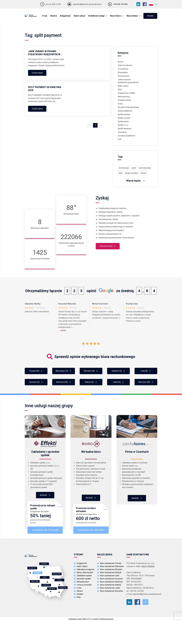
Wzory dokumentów (85, 572)
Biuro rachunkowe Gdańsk (110, 572)
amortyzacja (124, 168)
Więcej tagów (135, 180)
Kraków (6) (91, 382)
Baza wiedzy (132, 16)
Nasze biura (115, 16)
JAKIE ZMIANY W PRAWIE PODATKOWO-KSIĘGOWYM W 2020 (44, 53)
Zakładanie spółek (84, 575)
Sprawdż (91, 498)
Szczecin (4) (36, 382)
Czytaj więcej (37, 73)
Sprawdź (45, 495)
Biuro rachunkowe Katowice (111, 582)
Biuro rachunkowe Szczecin (111, 579)
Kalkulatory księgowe (85, 569)
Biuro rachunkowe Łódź (109, 575)
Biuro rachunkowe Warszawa (112, 566)
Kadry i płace (79, 16)
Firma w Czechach (84, 585)
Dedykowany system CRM (77, 619)
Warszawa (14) (64, 371)
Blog (78, 597)
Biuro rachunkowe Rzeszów (111, 591)
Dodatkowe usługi (96, 16)
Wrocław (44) (91, 371)
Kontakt (150, 16)
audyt (134, 168)
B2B (120, 173)
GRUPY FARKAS (148, 566)
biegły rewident (131, 173)
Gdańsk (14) (118, 371)
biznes (143, 173)
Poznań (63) (36, 371)
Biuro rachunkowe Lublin (110, 588)
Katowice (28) (63, 382)
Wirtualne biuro (83, 582)
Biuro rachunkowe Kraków (110, 585)
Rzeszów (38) (146, 382)
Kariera (53, 16)
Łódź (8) (146, 371)
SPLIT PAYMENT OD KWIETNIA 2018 (44, 89)
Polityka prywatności (106, 619)
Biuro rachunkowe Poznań (110, 563)
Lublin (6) (118, 382)
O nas (44, 16)
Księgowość (65, 16)
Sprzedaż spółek (84, 579)
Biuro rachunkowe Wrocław (111, 569)
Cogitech (96, 619)
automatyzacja (145, 168)
